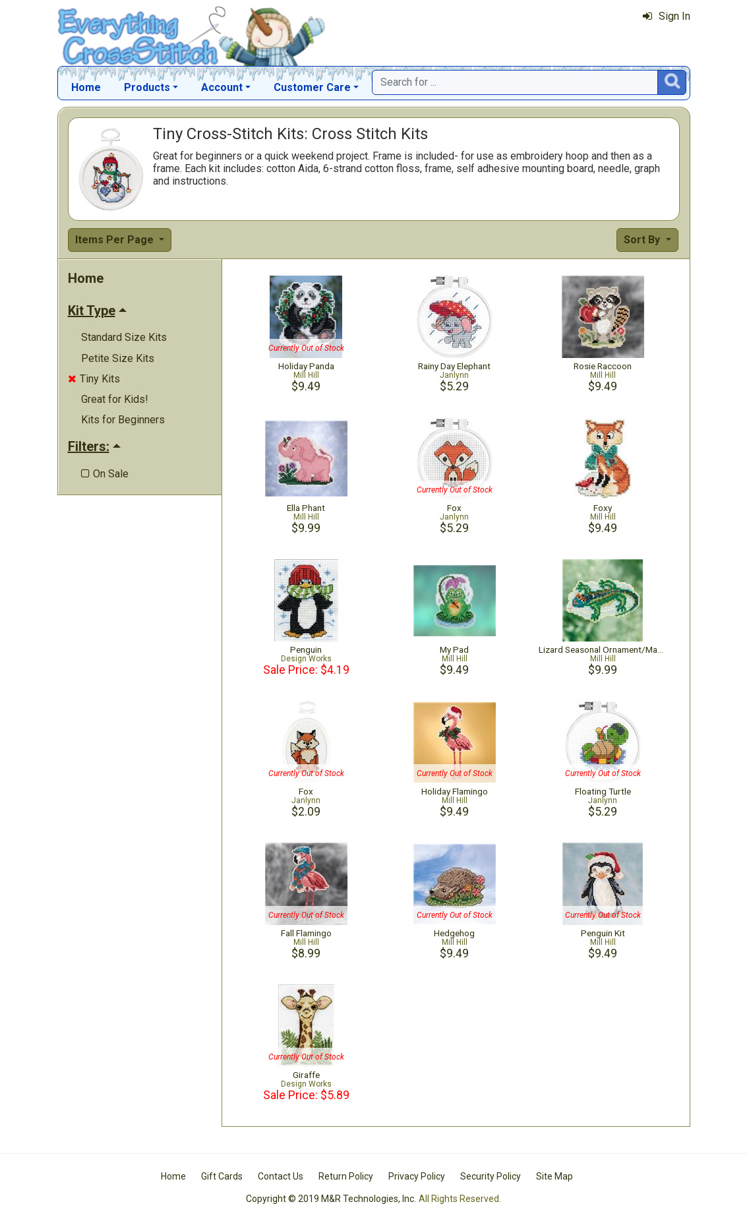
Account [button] (222, 87)
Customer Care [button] (312, 87)
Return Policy (345, 1176)
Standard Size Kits (124, 337)
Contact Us (280, 1176)
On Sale (105, 473)
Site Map (554, 1176)
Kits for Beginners (123, 419)
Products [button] (147, 87)
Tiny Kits (94, 379)
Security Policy (490, 1176)
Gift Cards (222, 1176)
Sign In (666, 16)
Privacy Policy (416, 1176)
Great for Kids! (114, 399)
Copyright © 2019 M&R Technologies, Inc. (331, 1198)
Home (86, 87)
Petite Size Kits (117, 358)
